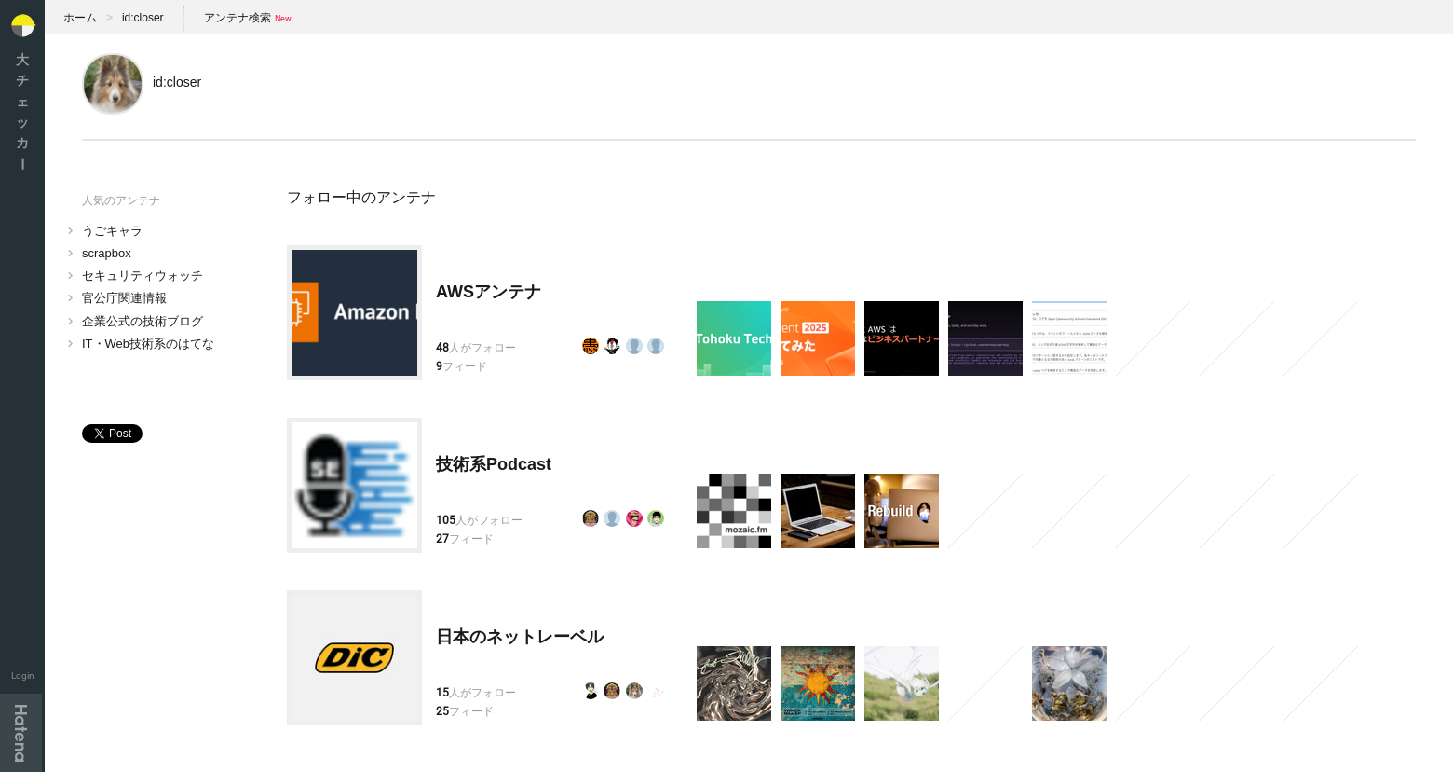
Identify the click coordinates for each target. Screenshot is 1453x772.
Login (22, 675)
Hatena (21, 733)
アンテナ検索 (237, 17)
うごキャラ (112, 231)
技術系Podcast (493, 464)
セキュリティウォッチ (142, 276)
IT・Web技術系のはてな (148, 344)
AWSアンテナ (488, 292)
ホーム (80, 17)
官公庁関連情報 (124, 298)
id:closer (143, 17)
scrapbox (106, 253)
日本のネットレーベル (520, 636)
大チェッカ (22, 111)
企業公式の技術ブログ (142, 321)
